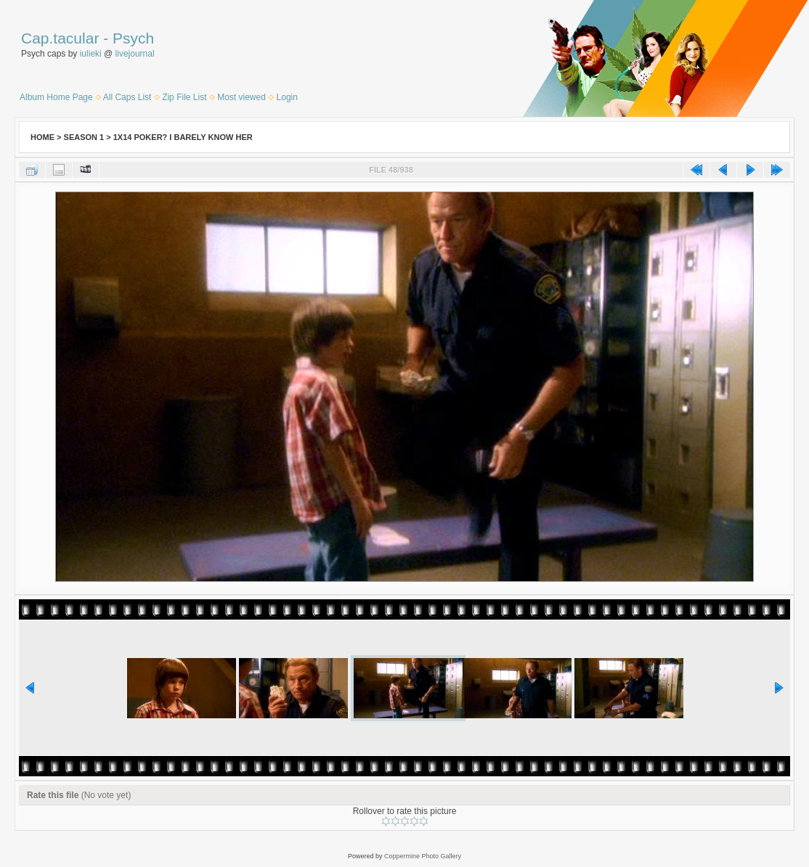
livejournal (135, 54)
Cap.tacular (60, 38)
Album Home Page (56, 97)
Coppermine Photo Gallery (422, 856)
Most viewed (241, 97)
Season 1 (84, 137)
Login (287, 97)
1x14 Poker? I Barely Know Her (183, 137)
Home (42, 137)
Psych (133, 38)
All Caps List (127, 97)
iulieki (91, 54)
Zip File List (184, 97)
